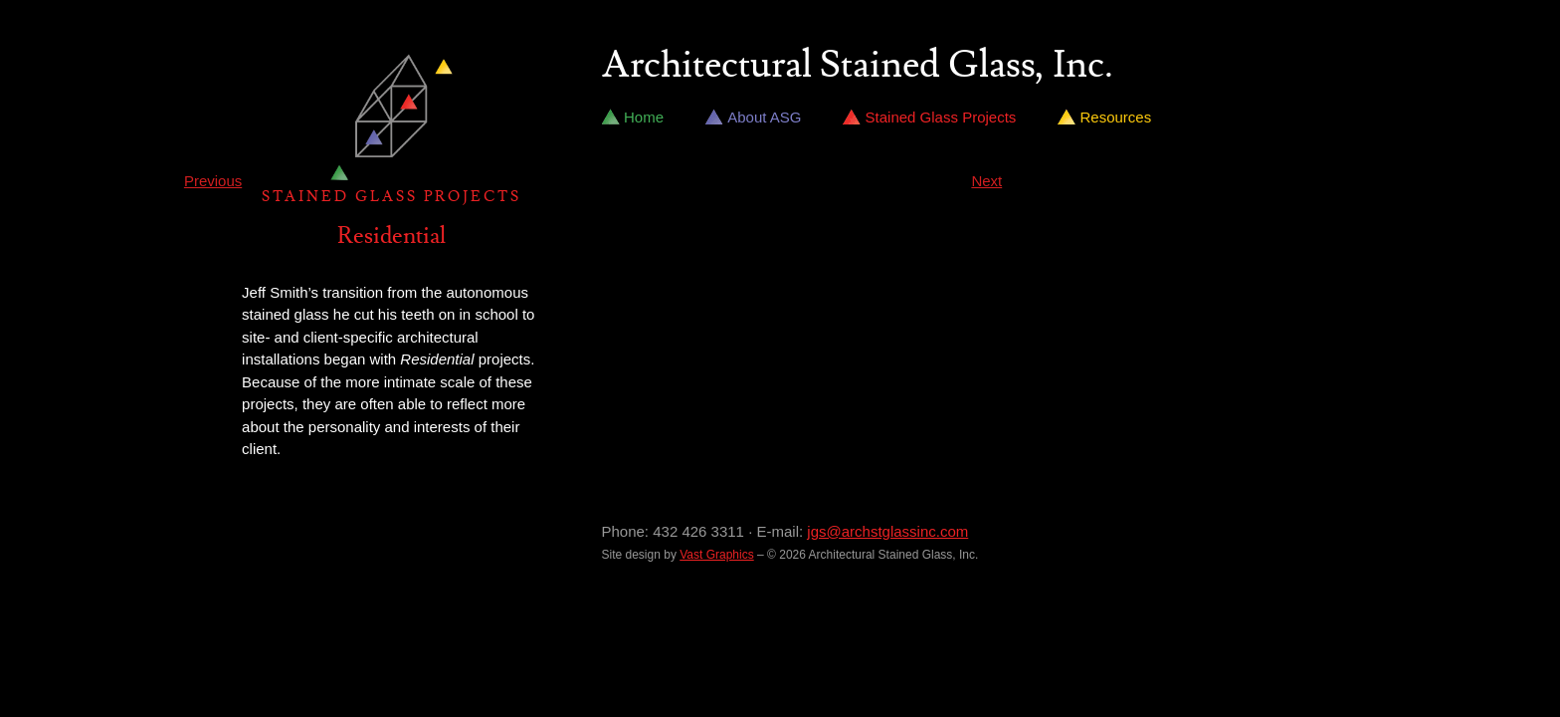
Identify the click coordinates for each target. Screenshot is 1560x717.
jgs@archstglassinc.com (887, 531)
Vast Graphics (716, 555)
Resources (1116, 117)
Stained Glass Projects (941, 117)
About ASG (764, 117)
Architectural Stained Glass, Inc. (857, 66)
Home (644, 117)
